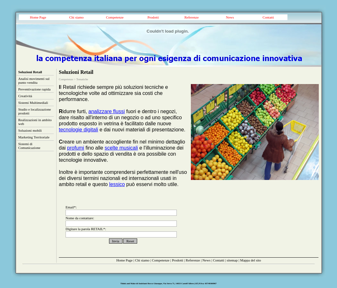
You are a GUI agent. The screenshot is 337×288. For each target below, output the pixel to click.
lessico (117, 184)
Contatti (268, 17)
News (230, 17)
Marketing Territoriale (34, 137)
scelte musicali (121, 148)
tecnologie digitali (78, 129)
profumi (75, 148)
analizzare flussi (106, 111)
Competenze (115, 17)
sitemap (232, 260)
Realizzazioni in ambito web (34, 122)
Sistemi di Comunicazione (29, 146)
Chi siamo (76, 17)
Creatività (25, 96)
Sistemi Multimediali (33, 103)
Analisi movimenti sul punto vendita (34, 80)
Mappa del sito (250, 260)
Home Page (38, 17)
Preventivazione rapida (34, 89)
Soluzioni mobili (30, 130)
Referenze (191, 17)
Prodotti (153, 17)
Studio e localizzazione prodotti (34, 111)
